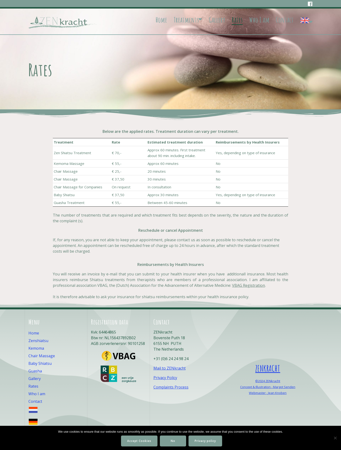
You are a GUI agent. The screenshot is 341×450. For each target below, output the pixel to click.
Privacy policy (205, 441)
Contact (285, 20)
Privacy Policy (165, 377)
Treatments (186, 20)
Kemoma (36, 348)
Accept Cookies (139, 441)
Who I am (259, 20)
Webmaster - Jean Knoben (268, 393)
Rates (237, 20)
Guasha (35, 371)
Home (161, 20)
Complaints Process (170, 387)
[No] (335, 438)
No (173, 441)
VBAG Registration (248, 285)
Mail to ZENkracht (169, 368)
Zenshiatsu (38, 340)
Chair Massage (41, 355)
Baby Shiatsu (40, 363)
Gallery (217, 20)
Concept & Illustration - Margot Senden (267, 387)
